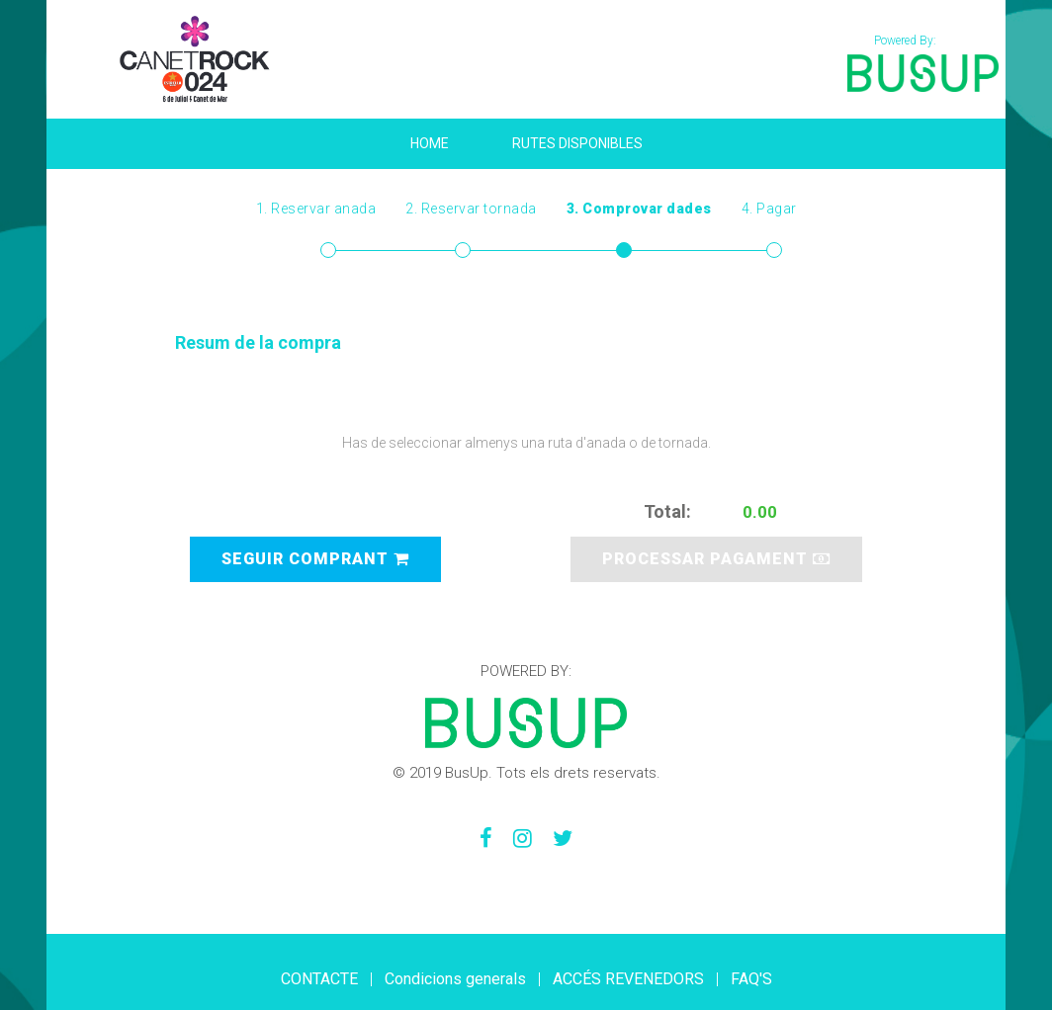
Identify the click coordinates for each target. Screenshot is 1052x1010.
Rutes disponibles (577, 143)
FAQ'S (751, 978)
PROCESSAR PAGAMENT (716, 558)
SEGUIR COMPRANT (315, 558)
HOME (429, 143)
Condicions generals (455, 978)
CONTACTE (319, 978)
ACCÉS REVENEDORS (628, 978)
